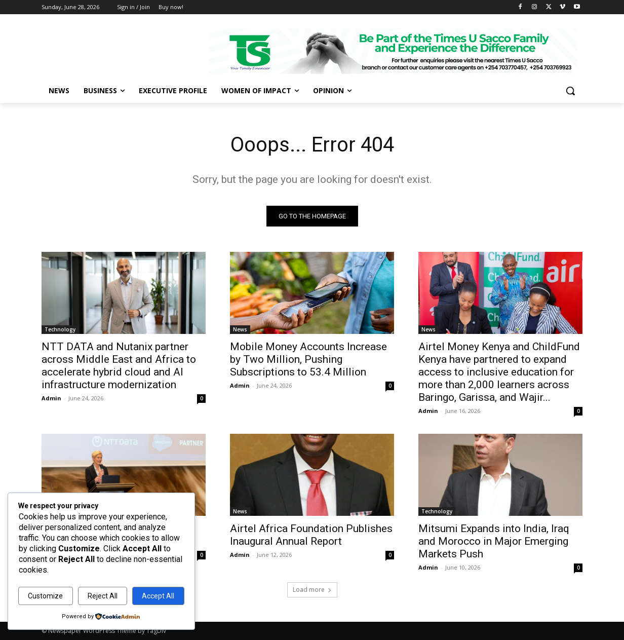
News (240, 329)
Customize (45, 596)
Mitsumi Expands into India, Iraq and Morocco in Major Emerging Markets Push (493, 541)
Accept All (158, 596)
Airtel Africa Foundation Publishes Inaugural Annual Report (311, 534)
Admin (51, 398)
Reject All (103, 596)
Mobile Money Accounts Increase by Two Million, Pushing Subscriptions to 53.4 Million (308, 359)
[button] (570, 91)
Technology (60, 329)
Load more (312, 589)
